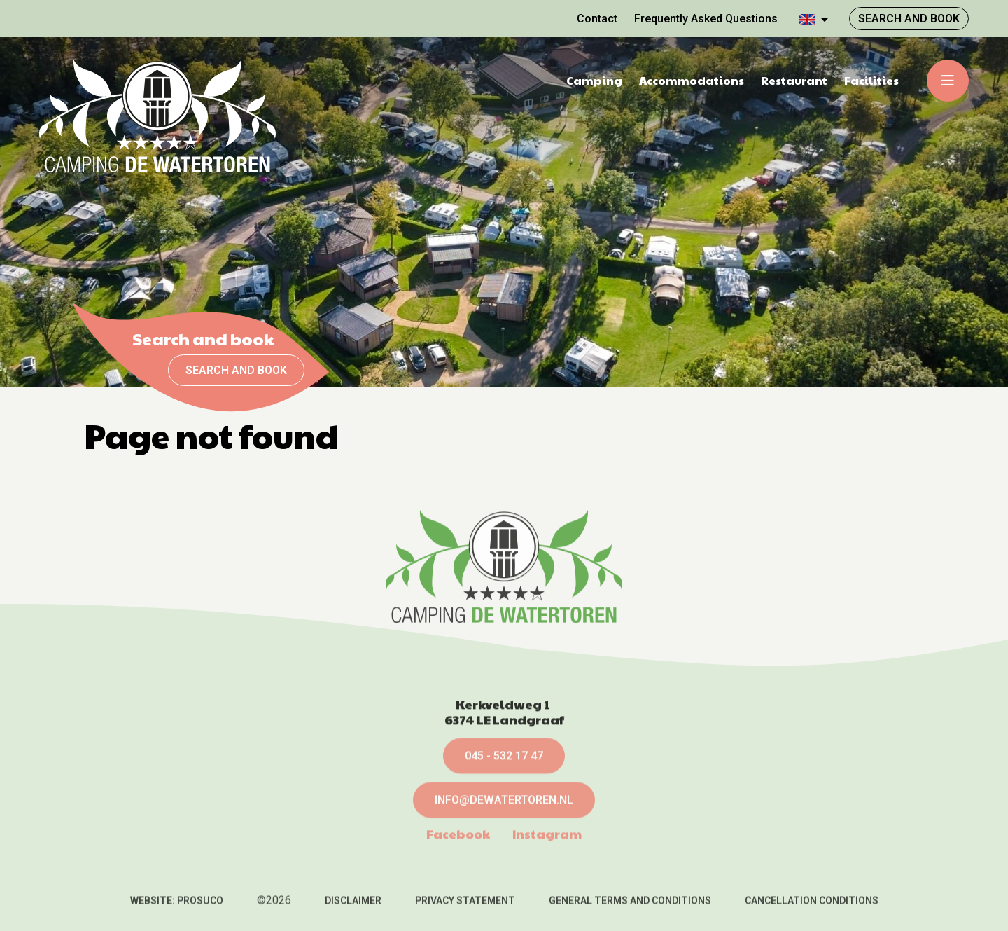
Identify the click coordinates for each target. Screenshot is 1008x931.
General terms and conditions (630, 907)
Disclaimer (353, 907)
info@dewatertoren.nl (504, 869)
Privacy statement (465, 907)
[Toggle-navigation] (948, 81)
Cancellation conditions (811, 907)
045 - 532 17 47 (504, 825)
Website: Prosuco (176, 907)
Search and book (236, 370)
